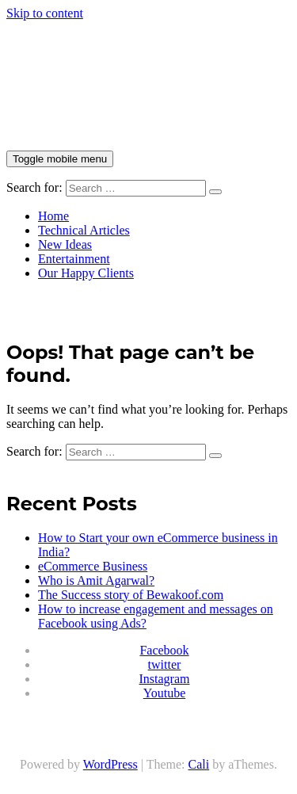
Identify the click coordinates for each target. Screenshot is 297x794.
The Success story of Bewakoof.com (130, 594)
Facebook (163, 650)
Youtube (164, 693)
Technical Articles (84, 230)
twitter (164, 664)
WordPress (110, 764)
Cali (199, 764)
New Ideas (65, 244)
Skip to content (44, 13)
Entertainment (74, 258)
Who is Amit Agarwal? (96, 580)
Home (53, 216)
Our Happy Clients (86, 273)
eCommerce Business (92, 566)
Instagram (164, 678)
